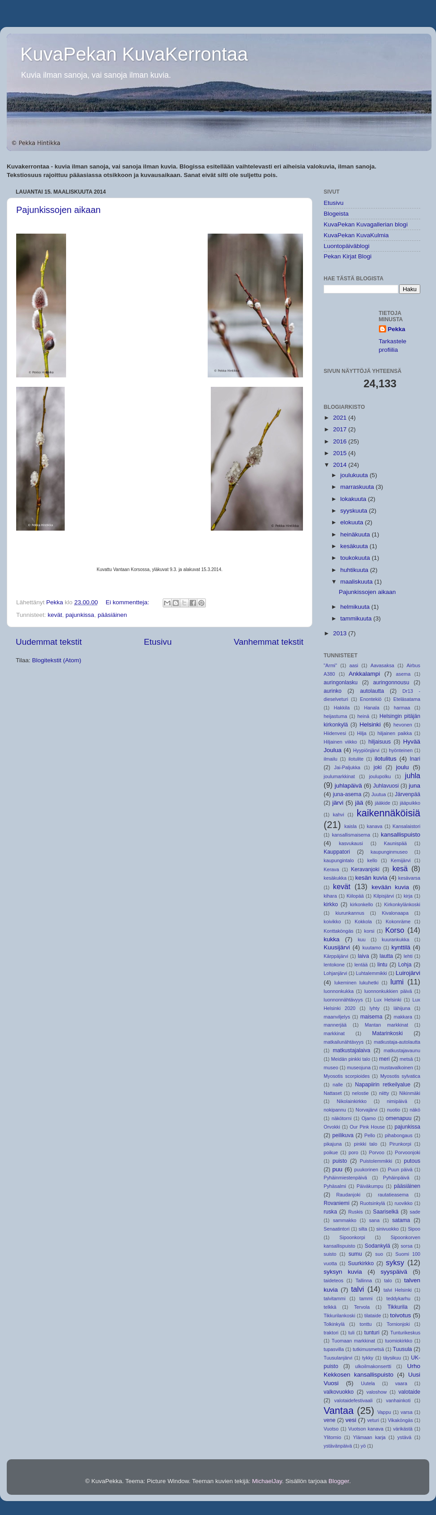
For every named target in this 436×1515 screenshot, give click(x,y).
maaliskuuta (357, 581)
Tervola (362, 1307)
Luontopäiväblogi (346, 246)
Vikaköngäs (400, 1420)
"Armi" (330, 665)
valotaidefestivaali (353, 1400)
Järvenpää (407, 794)
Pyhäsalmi (335, 1186)
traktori (331, 1332)
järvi (337, 802)
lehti (408, 956)
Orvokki (332, 1127)
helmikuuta (355, 606)
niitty (384, 1093)
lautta (386, 956)
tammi (365, 1298)
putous (412, 1161)
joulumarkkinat (339, 776)
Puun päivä (400, 1169)
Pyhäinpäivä (396, 1177)
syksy (395, 1262)
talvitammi (335, 1298)
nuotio (393, 1109)
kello (372, 860)
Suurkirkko (361, 1263)
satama (401, 1220)
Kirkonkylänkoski (402, 904)
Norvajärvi (367, 1109)
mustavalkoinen (396, 1067)
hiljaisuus (379, 742)
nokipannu (335, 1109)
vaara (401, 1383)
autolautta (372, 691)
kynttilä (401, 947)
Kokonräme (398, 921)
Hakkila (342, 707)
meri (384, 1059)
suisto (330, 1254)
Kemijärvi (400, 860)
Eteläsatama (406, 699)
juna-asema (347, 794)
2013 (340, 633)
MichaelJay (267, 1481)
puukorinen (366, 1169)
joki (378, 767)
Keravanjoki (365, 869)
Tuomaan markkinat (353, 1340)
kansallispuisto (400, 834)
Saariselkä (386, 1212)
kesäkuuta (354, 546)
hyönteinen (401, 750)
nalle (338, 1084)
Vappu (384, 1412)
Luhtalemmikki (371, 973)
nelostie (360, 1093)
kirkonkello (361, 904)
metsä (406, 1059)
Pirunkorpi (400, 1144)
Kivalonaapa (395, 913)
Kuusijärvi (337, 947)
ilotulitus (385, 758)
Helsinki (370, 724)
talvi (357, 1289)
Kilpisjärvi (384, 896)
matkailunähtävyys (344, 1042)
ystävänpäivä (338, 1446)
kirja (408, 896)
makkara (403, 1016)
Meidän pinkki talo (350, 1059)
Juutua (378, 794)
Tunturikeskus (405, 1332)
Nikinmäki (409, 1093)
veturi (373, 1420)
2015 (340, 453)
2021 (340, 417)
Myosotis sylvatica (400, 1076)
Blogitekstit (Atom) (56, 660)
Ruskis (355, 1211)
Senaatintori (337, 1228)
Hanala (371, 707)
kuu (361, 939)
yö (362, 1446)
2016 (340, 441)
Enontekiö (371, 699)
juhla (412, 775)
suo (379, 1254)
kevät (55, 614)
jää (359, 802)
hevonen (402, 724)
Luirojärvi (408, 973)
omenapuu (398, 1118)
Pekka (396, 329)
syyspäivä (394, 1271)
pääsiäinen (112, 614)
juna (414, 785)
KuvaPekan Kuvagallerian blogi (366, 224)
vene (329, 1420)
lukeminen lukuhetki (356, 982)
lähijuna (402, 1008)
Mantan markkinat (387, 1025)
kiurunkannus (349, 913)
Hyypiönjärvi (366, 750)
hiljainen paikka (395, 733)
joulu (402, 767)
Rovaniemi (336, 1203)
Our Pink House (367, 1127)
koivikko (332, 921)
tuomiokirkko (399, 1340)
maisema (371, 1017)
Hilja (361, 733)
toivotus (400, 1315)
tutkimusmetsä (368, 1349)
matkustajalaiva (351, 1050)
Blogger (339, 1481)
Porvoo (376, 1152)
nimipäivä (397, 1101)
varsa (406, 1412)
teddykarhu (398, 1298)
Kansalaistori (406, 826)
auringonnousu (391, 682)
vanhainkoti (398, 1400)
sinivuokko (387, 1228)
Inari (414, 759)
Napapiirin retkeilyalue (382, 1084)
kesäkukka (335, 878)
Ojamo (368, 1118)
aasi (353, 665)
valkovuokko (339, 1392)
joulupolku (380, 776)
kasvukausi (351, 843)
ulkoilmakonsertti (373, 1366)
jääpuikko (410, 803)
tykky (368, 1357)
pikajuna (333, 1144)
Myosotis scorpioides (346, 1076)
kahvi (338, 814)
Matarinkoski (387, 1033)
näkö (415, 1109)
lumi (397, 982)
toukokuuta (356, 557)
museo (331, 1067)
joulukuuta (354, 475)
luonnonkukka (339, 991)
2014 (340, 464)
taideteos (333, 1280)
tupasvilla (334, 1349)
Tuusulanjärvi (338, 1357)
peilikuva (342, 1135)
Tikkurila (397, 1307)
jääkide (382, 803)
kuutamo (371, 947)
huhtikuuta (355, 570)
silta (363, 1228)
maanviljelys (337, 1016)
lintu (382, 964)
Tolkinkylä (334, 1324)
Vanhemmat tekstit (268, 642)
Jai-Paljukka (347, 767)
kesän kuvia (371, 877)
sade (415, 1211)
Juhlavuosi (386, 786)
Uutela (368, 1383)
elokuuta (352, 522)
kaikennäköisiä (388, 813)
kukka (331, 939)
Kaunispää (395, 843)
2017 (340, 429)
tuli (351, 1332)
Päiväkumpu (369, 1186)
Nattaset (333, 1093)
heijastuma (335, 716)
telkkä (330, 1307)
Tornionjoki (398, 1324)
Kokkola (363, 921)
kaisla (350, 826)
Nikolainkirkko (352, 1101)
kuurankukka (395, 939)
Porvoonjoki (407, 1152)
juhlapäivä (348, 785)
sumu (355, 1254)
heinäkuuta (356, 534)
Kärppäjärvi (336, 956)
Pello (369, 1135)
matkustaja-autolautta (397, 1042)
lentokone (334, 964)
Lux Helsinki (387, 999)
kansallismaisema (351, 834)
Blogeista (336, 213)
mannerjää (335, 1025)
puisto (340, 1161)
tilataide (372, 1315)
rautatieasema (393, 1194)
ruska (330, 1212)
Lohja (405, 964)
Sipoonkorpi (352, 1237)
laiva (363, 956)
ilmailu (331, 759)
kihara (330, 896)
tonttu (366, 1324)
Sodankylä (377, 1246)
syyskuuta (354, 510)
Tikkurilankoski (339, 1315)
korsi (369, 931)
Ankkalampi (364, 673)
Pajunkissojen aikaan (58, 210)
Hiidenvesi (335, 733)
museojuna (359, 1067)
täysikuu (392, 1357)
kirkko (331, 904)
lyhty (374, 1008)
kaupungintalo (339, 860)
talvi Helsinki (397, 1290)
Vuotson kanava (365, 1428)
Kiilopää (355, 896)
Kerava (331, 869)
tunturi (371, 1332)
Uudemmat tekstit (49, 642)
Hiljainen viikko (340, 741)
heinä (363, 716)
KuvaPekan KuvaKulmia (356, 235)
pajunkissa (80, 614)
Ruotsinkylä (372, 1203)
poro (353, 1152)
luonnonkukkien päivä (388, 991)
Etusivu (158, 642)
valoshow (376, 1392)
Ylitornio (332, 1437)
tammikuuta (357, 618)
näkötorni (341, 1118)
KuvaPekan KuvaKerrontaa (134, 54)
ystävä (404, 1437)
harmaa (402, 707)
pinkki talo (365, 1144)
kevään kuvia (390, 887)
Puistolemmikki (376, 1161)
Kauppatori (337, 852)
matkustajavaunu (401, 1050)
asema (403, 674)
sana (374, 1220)
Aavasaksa (382, 665)
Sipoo (414, 1228)
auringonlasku (341, 682)
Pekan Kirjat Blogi (348, 256)
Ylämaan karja (369, 1437)
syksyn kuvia (343, 1271)
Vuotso (331, 1428)
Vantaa (339, 1410)
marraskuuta (358, 486)
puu (337, 1169)
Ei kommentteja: (128, 602)
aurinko (333, 691)
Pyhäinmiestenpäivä (345, 1177)
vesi (350, 1420)
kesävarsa (409, 878)
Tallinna (364, 1280)
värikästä (402, 1428)
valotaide (409, 1392)
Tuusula (402, 1349)
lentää (360, 964)
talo (388, 1280)
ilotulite (356, 759)
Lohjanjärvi (335, 973)
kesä (400, 868)
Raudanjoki (348, 1194)
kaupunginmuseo (388, 852)
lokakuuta (354, 499)
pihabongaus (399, 1135)
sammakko (344, 1220)
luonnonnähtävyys (343, 999)
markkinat (334, 1033)
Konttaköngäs (338, 931)
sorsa (406, 1246)
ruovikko (404, 1203)
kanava (375, 826)
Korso (394, 930)
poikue (331, 1152)
